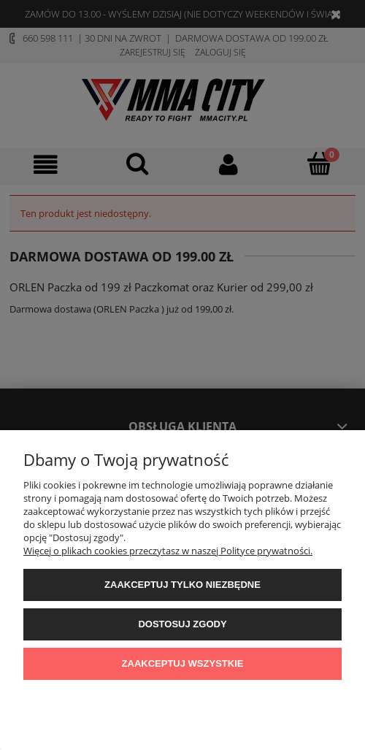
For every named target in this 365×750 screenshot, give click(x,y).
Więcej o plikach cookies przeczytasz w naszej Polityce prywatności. (167, 550)
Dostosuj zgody (182, 624)
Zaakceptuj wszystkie (183, 663)
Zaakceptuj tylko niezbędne (182, 584)
